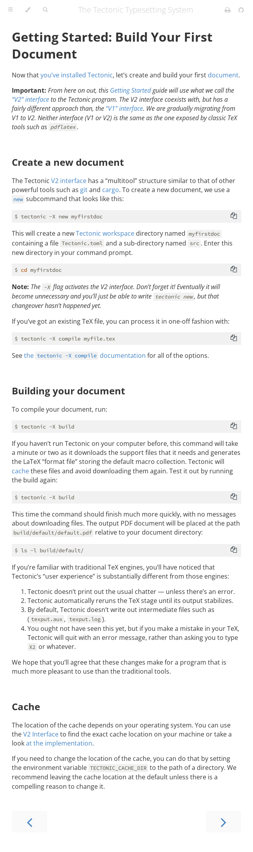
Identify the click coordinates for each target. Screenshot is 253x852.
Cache (26, 706)
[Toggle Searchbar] (45, 10)
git (84, 189)
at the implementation (59, 743)
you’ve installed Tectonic (76, 75)
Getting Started (130, 90)
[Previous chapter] (29, 821)
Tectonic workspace (105, 233)
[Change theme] (28, 10)
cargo (110, 189)
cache (20, 471)
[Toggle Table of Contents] (10, 10)
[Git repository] (241, 9)
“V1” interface (124, 108)
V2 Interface (41, 734)
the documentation (85, 355)
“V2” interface (30, 99)
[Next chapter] (223, 821)
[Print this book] (228, 9)
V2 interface (68, 180)
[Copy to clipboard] (233, 216)
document (223, 75)
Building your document (68, 390)
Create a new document (68, 162)
